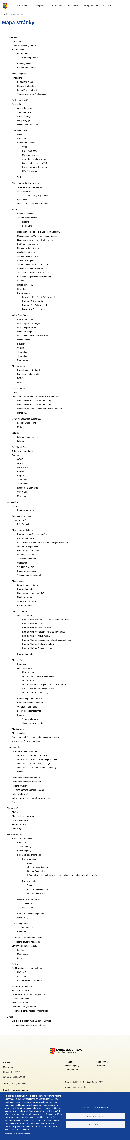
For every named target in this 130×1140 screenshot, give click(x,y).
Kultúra (15, 210)
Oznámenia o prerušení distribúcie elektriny (36, 768)
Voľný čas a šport (20, 315)
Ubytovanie (22, 492)
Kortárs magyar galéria (27, 244)
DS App (15, 392)
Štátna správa (18, 388)
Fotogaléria (17, 78)
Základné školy (24, 191)
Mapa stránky (17, 14)
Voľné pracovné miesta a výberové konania (31, 798)
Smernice (21, 932)
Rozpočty (21, 843)
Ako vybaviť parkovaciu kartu (35, 159)
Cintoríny (21, 427)
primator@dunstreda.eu (20, 1090)
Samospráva (12, 502)
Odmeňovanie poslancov (28, 546)
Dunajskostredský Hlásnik (28, 370)
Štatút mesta (17, 41)
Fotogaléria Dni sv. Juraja (33, 309)
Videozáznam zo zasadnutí (29, 575)
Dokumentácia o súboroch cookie (17, 1134)
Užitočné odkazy (29, 171)
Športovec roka (24, 112)
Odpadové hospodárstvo (23, 451)
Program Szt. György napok (34, 305)
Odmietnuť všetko (95, 1116)
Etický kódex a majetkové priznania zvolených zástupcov (42, 542)
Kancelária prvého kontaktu (29, 699)
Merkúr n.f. (22, 413)
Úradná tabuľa (13, 747)
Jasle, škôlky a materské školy (30, 187)
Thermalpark (23, 352)
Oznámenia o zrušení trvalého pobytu (34, 764)
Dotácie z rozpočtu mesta (28, 899)
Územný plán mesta (21, 999)
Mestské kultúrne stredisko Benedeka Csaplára (38, 232)
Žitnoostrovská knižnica (27, 256)
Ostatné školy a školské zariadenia (32, 204)
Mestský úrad (18, 660)
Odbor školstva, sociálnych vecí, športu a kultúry (44, 684)
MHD (19, 135)
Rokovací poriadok (25, 538)
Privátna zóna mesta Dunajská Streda (29, 1025)
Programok (22, 476)
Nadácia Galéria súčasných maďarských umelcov (39, 409)
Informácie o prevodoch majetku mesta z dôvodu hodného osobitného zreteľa (62, 875)
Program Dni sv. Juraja (32, 301)
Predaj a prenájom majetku (29, 855)
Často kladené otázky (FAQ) (35, 163)
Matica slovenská (25, 285)
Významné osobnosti (26, 68)
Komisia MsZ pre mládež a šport (36, 628)
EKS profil (21, 976)
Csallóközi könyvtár (26, 260)
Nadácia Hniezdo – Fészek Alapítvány (34, 401)
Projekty (15, 964)
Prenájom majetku (30, 881)
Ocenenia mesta (24, 108)
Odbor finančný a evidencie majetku (38, 676)
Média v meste (18, 366)
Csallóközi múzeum (26, 252)
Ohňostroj (16, 828)
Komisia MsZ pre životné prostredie (38, 648)
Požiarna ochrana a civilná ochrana (28, 790)
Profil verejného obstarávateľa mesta (28, 968)
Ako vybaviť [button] (73, 5)
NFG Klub (21, 289)
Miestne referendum (21, 1003)
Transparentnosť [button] (90, 5)
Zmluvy (20, 958)
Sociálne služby (19, 447)
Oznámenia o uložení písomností (32, 755)
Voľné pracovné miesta (32, 723)
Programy (21, 471)
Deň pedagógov (24, 120)
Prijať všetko (95, 1124)
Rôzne (20, 772)
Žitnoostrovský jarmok (27, 218)
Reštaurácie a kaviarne (27, 488)
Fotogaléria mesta (25, 82)
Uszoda (20, 348)
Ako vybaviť (12, 808)
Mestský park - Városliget (28, 323)
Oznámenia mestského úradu (25, 751)
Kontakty (69, 1062)
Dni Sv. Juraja (23, 293)
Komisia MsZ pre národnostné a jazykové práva (43, 632)
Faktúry (20, 950)
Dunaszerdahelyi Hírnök (28, 374)
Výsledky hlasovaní (26, 567)
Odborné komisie (19, 611)
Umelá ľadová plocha (26, 332)
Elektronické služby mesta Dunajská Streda (31, 1021)
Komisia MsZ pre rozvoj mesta (36, 636)
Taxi (19, 177)
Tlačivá (15, 812)
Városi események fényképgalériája (33, 94)
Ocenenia (16, 104)
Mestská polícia (19, 733)
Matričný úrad (18, 729)
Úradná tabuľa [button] (56, 5)
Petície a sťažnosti (20, 990)
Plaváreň (21, 344)
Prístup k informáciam (22, 986)
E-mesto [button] (107, 5)
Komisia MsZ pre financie (33, 624)
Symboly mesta (24, 64)
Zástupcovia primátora (22, 516)
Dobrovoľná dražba (36, 871)
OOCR (20, 459)
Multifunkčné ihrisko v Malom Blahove (34, 336)
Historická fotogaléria (26, 86)
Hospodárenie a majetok (23, 838)
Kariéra (20, 715)
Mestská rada (18, 581)
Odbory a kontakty (25, 668)
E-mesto (11, 1017)
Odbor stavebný (29, 680)
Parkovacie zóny (29, 151)
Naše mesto (12, 37)
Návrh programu (24, 597)
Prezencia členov (25, 605)
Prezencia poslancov (26, 571)
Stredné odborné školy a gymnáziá (32, 195)
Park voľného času (25, 319)
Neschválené (28, 907)
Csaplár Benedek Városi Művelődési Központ (37, 236)
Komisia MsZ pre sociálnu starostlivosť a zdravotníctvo (46, 640)
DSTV (20, 378)
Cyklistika (21, 139)
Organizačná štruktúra (27, 707)
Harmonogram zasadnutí (28, 551)
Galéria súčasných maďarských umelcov (35, 240)
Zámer (30, 863)
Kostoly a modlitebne (26, 423)
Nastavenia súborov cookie (95, 1108)
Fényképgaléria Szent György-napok (38, 297)
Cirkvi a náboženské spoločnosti (26, 419)
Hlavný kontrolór (19, 520)
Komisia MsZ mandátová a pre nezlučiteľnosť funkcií (45, 620)
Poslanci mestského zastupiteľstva (32, 534)
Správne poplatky (20, 820)
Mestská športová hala (27, 327)
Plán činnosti (23, 524)
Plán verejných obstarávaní (29, 980)
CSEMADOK (23, 281)
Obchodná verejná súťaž (38, 867)
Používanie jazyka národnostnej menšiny (30, 1011)
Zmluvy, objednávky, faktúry (24, 946)
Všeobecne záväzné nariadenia (26, 741)
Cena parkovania (30, 155)
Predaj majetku (29, 859)
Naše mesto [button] (22, 5)
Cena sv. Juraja (24, 116)
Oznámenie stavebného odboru (26, 778)
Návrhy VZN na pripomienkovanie (27, 938)
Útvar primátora (29, 672)
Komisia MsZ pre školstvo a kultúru (38, 644)
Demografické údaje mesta (24, 45)
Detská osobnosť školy (27, 124)
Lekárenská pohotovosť (27, 437)
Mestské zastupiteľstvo (22, 530)
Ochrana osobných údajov (24, 1007)
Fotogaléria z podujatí (27, 90)
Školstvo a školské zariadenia (25, 183)
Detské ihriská (23, 340)
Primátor (16, 506)
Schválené (27, 903)
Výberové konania (30, 719)
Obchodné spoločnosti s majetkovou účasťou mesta (35, 737)
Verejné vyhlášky (19, 786)
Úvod (4, 14)
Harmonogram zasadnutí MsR (30, 593)
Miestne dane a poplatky (23, 816)
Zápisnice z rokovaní (26, 559)
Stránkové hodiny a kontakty (30, 703)
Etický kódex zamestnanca (29, 711)
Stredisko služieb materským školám (38, 689)
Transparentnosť (14, 834)
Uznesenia (22, 563)
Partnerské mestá (20, 100)
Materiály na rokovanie (27, 555)
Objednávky (22, 954)
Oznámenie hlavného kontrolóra (26, 782)
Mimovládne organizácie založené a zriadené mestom (36, 396)
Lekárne (15, 433)
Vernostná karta (19, 824)
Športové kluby (24, 360)
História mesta (18, 50)
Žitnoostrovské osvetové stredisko (32, 264)
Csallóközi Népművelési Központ (32, 268)
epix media (81, 1087)
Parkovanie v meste (26, 143)
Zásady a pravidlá (25, 928)
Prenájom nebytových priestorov (31, 913)
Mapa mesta (22, 467)
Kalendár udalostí (25, 214)
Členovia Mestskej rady (27, 585)
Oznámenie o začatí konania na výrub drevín (37, 759)
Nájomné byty (23, 918)
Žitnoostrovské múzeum (28, 248)
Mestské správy (19, 74)
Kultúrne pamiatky (30, 58)
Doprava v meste (19, 130)
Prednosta (21, 664)
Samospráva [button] (38, 5)
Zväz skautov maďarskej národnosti (33, 273)
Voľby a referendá (20, 794)
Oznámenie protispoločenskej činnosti (29, 994)
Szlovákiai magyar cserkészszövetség (34, 277)
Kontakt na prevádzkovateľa (34, 167)
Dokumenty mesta (20, 924)
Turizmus (16, 455)
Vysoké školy (23, 199)
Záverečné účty (24, 847)
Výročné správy (24, 851)
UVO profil (22, 972)
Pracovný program (25, 510)
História (25, 222)
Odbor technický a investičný (35, 693)
